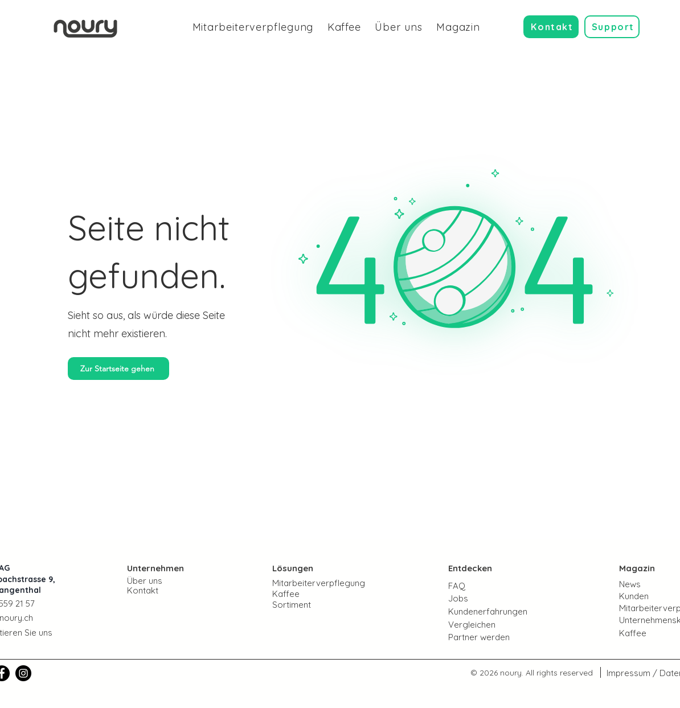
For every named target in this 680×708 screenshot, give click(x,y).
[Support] (612, 26)
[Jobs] (489, 598)
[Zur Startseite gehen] (118, 368)
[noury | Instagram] (23, 673)
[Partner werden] (489, 637)
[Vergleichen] (489, 624)
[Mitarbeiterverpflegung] (327, 583)
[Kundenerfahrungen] (500, 611)
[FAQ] (489, 585)
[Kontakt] (551, 26)
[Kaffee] (312, 594)
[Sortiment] (312, 605)
